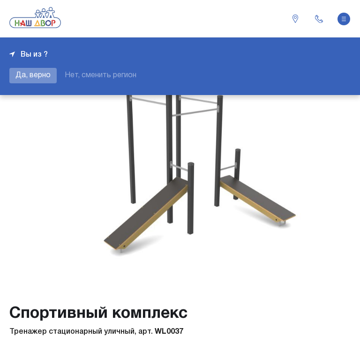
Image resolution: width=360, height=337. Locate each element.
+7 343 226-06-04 (318, 18)
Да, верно (33, 75)
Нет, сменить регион (100, 75)
